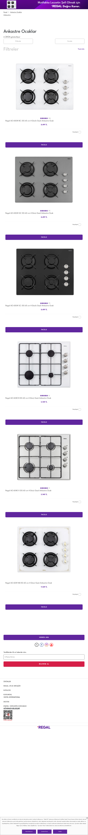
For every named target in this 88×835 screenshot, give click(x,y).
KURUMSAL (8, 694)
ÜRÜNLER (7, 681)
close (87, 818)
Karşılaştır (77, 132)
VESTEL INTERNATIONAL (12, 697)
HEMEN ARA (44, 637)
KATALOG (7, 690)
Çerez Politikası (23, 825)
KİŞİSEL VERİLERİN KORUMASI (15, 706)
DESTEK (6, 702)
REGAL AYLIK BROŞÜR (12, 686)
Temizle (81, 49)
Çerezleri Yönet (44, 831)
